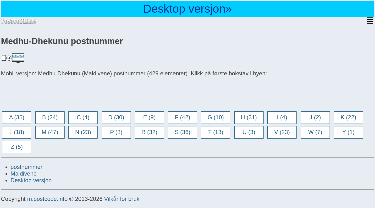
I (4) (282, 117)
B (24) (50, 117)
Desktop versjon (31, 180)
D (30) (116, 117)
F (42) (182, 117)
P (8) (116, 132)
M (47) (50, 132)
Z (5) (17, 147)
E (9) (149, 117)
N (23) (83, 132)
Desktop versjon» (187, 8)
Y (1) (348, 132)
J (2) (315, 117)
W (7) (315, 132)
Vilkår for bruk (121, 199)
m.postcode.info (47, 199)
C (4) (83, 117)
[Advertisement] (39, 94)
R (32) (149, 132)
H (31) (249, 117)
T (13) (215, 132)
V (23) (282, 132)
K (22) (348, 117)
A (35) (16, 117)
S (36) (182, 132)
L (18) (16, 132)
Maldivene (24, 173)
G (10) (216, 117)
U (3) (249, 132)
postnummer (26, 167)
